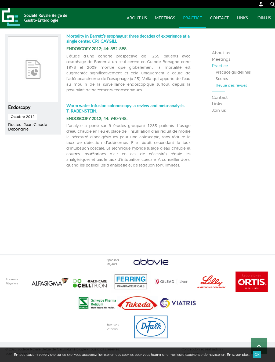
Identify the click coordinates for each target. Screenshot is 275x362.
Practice (192, 18)
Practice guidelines (233, 72)
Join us (263, 18)
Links (242, 18)
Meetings (165, 18)
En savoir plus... (238, 354)
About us (137, 18)
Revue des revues (231, 86)
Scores (222, 79)
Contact (219, 18)
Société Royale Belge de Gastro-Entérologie (45, 18)
